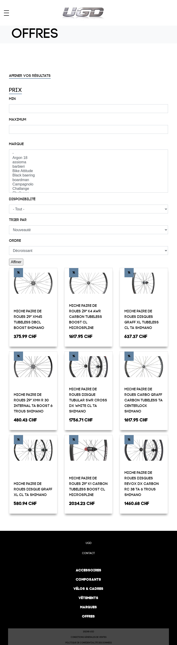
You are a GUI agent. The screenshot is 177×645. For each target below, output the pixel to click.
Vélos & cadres (88, 588)
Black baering (88, 175)
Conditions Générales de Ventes (88, 637)
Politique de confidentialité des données (88, 643)
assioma (88, 162)
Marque (16, 144)
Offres (88, 616)
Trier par (18, 220)
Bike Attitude (88, 171)
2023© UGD (88, 631)
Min (12, 99)
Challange (88, 189)
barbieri (88, 166)
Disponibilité (22, 199)
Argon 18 (88, 158)
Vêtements (88, 598)
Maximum (17, 119)
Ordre (15, 241)
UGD (88, 543)
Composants (88, 579)
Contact (88, 553)
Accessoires (88, 570)
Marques (88, 607)
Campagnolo (88, 184)
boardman (88, 180)
